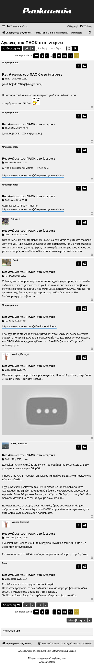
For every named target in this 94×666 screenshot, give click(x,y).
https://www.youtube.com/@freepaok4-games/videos (33, 175)
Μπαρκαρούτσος (10, 62)
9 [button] (59, 56)
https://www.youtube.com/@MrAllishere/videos (29, 326)
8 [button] (54, 56)
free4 (15, 260)
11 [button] (70, 56)
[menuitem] (17, 26)
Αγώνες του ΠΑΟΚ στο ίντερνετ (32, 42)
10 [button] (64, 56)
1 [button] (47, 56)
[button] (36, 55)
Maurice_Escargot (20, 354)
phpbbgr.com (60, 658)
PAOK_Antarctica (19, 444)
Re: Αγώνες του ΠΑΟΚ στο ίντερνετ (32, 74)
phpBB (40, 651)
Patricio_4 (15, 219)
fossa (4, 563)
